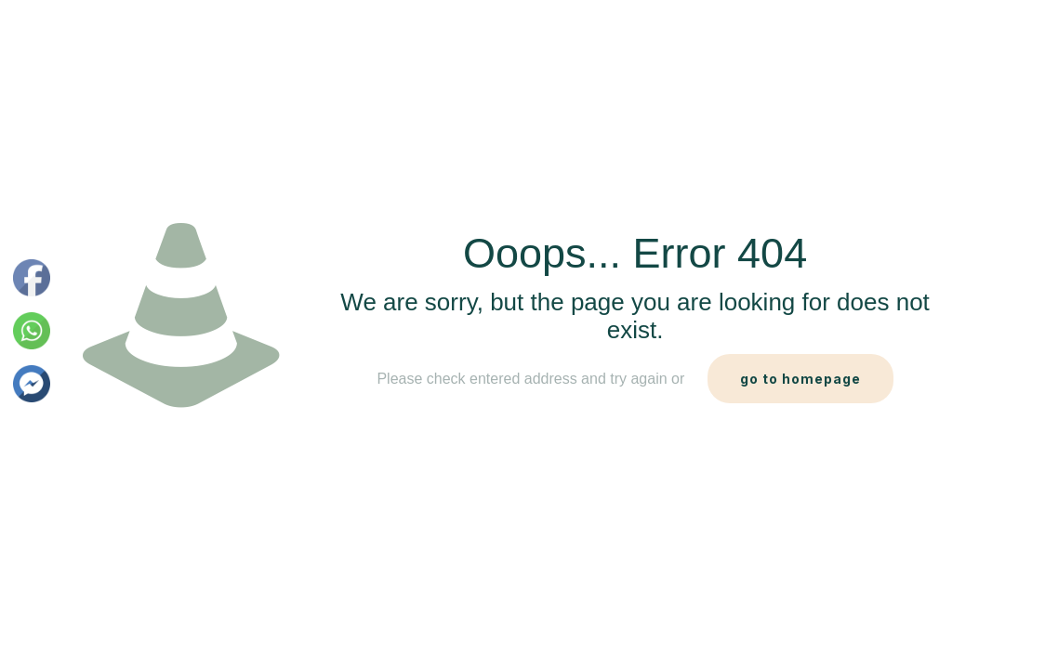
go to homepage (800, 379)
